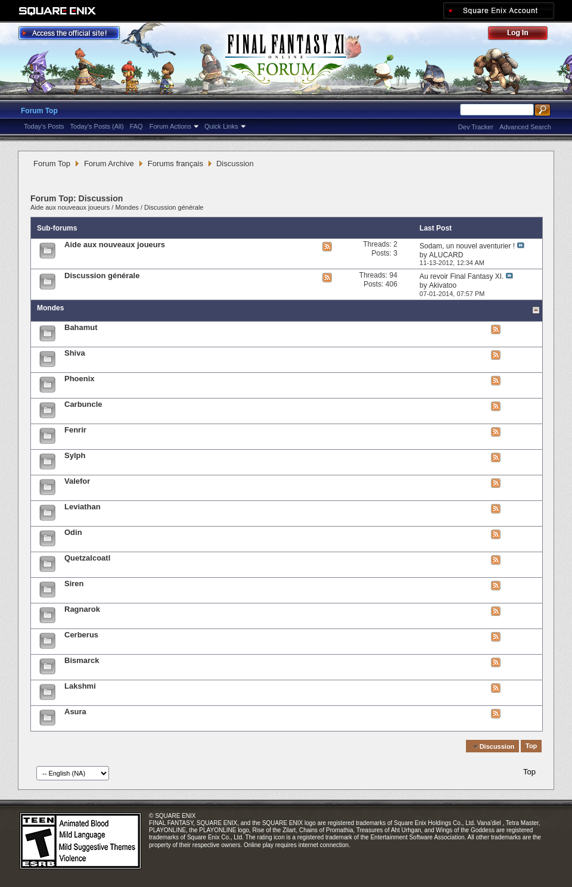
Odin (73, 532)
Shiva (74, 352)
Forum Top (39, 111)
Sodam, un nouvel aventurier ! (467, 246)
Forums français (175, 163)
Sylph (74, 455)
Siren (74, 583)
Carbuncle (83, 404)
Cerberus (81, 634)
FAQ (136, 126)
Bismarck (82, 660)
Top (531, 746)
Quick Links (221, 126)
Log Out (523, 35)
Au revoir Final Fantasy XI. (461, 276)
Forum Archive (109, 163)
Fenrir (75, 429)
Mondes (127, 207)
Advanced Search (525, 126)
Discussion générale (173, 207)
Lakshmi (80, 685)
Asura (75, 711)
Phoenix (79, 378)
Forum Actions (170, 126)
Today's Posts (44, 126)
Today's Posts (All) (97, 126)
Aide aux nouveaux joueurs (70, 207)
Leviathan (82, 506)
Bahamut (81, 327)
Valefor (77, 481)
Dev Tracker (475, 126)
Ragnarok (82, 609)
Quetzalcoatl (87, 557)
